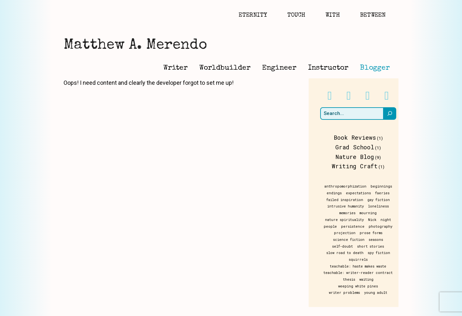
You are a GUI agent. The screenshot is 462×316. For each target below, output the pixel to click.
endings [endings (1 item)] (335, 193)
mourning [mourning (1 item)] (369, 213)
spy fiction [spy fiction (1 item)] (348, 253)
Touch (296, 15)
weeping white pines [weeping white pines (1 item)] (377, 273)
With (332, 15)
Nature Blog (356, 157)
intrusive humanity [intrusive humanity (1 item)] (347, 206)
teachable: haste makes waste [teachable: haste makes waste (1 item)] (359, 259)
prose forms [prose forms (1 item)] (372, 233)
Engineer (279, 68)
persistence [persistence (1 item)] (354, 226)
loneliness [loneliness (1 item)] (379, 206)
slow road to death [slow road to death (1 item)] (375, 246)
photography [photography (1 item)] (382, 226)
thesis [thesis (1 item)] (328, 273)
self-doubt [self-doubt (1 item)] (386, 239)
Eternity (253, 15)
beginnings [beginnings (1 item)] (382, 186)
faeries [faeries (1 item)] (383, 193)
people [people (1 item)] (331, 226)
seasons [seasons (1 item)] (364, 239)
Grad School (356, 147)
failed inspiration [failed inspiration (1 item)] (346, 200)
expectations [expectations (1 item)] (359, 193)
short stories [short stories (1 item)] (338, 246)
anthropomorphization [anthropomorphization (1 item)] (347, 186)
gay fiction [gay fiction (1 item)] (380, 200)
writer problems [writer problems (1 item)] (345, 279)
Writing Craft (356, 166)
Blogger (375, 68)
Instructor (328, 68)
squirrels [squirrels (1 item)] (372, 253)
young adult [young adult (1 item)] (377, 279)
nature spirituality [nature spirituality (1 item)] (345, 220)
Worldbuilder (225, 68)
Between (373, 15)
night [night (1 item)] (387, 220)
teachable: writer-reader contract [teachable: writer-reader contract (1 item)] (359, 266)
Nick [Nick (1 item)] (373, 220)
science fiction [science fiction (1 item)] (337, 239)
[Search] (392, 113)
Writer (175, 68)
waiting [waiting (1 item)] (345, 273)
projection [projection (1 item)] (346, 233)
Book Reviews (356, 137)
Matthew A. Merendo (135, 45)
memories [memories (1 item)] (349, 213)
